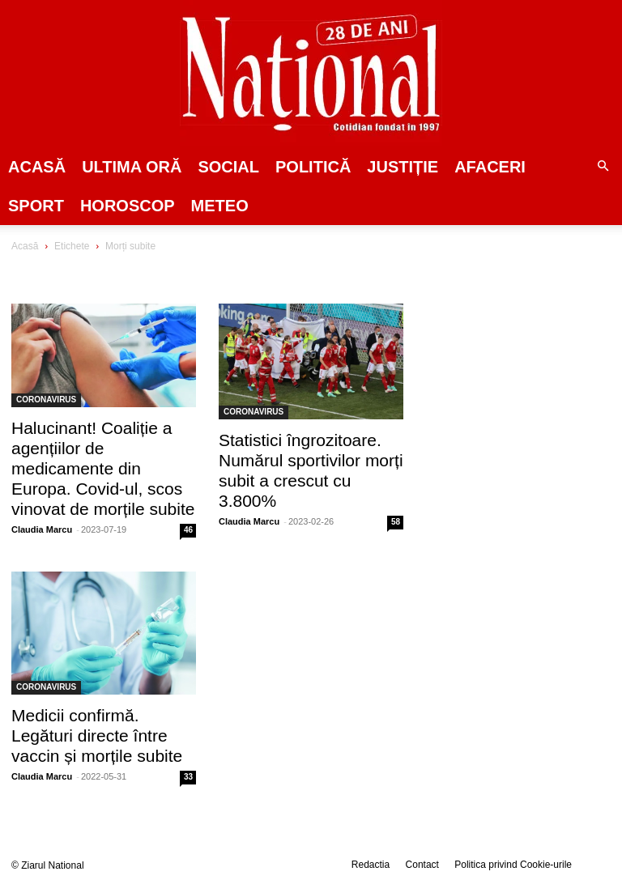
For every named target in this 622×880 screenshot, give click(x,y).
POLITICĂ (313, 167)
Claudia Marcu (41, 529)
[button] (602, 166)
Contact (422, 864)
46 (188, 529)
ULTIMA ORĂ (131, 167)
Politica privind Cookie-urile (513, 864)
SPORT (36, 206)
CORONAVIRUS (46, 399)
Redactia (370, 864)
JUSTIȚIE (402, 167)
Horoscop (127, 206)
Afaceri (490, 167)
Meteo (220, 206)
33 (188, 776)
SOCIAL (228, 167)
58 (395, 521)
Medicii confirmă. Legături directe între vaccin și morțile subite (96, 735)
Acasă (37, 167)
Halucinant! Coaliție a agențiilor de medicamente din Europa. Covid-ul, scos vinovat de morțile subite (102, 468)
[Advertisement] (524, 343)
